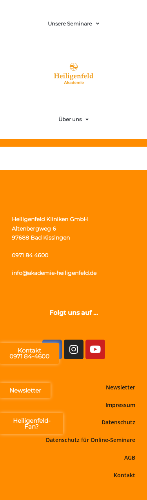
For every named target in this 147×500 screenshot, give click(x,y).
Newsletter (120, 387)
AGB (129, 457)
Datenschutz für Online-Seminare (90, 440)
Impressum (120, 405)
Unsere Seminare (73, 23)
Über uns (73, 119)
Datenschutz (118, 422)
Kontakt (124, 475)
